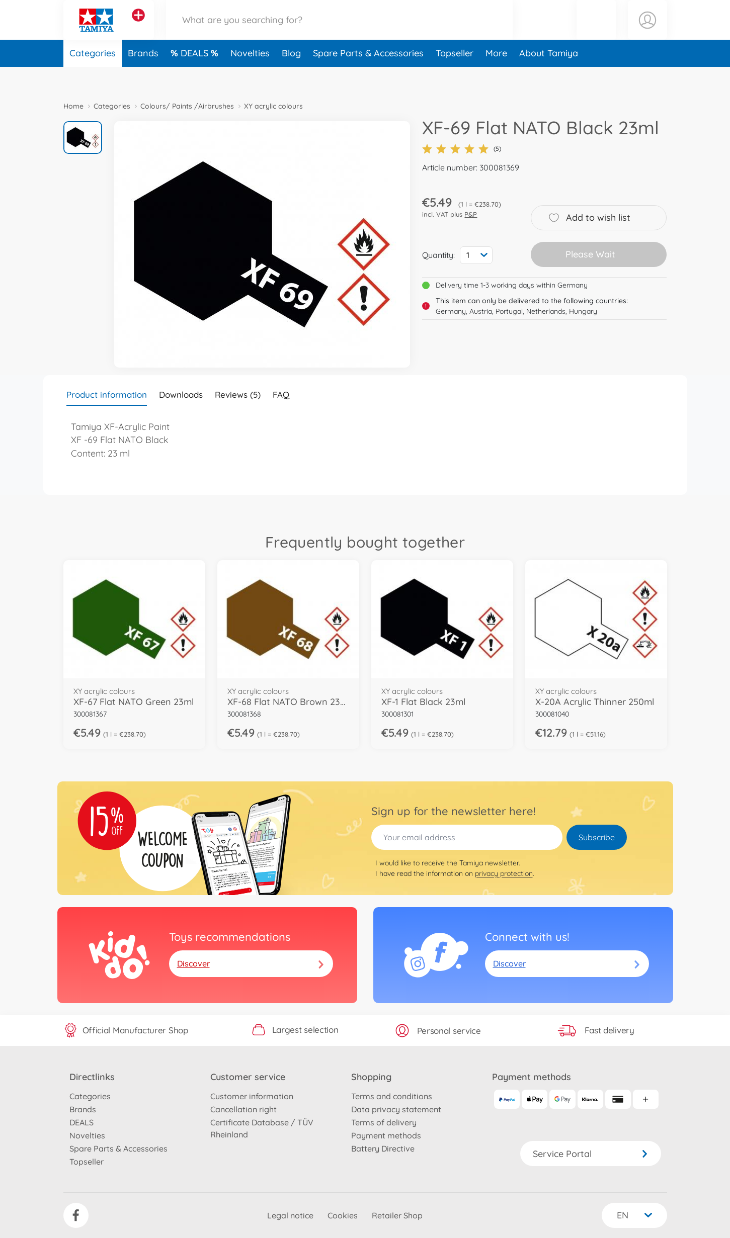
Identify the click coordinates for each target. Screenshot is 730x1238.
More (496, 77)
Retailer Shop (397, 1215)
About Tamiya (548, 77)
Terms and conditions (391, 1096)
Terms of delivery (384, 1122)
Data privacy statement (396, 1109)
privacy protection (504, 873)
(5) (461, 149)
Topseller (454, 77)
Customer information (251, 1096)
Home (73, 106)
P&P (470, 214)
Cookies (343, 1215)
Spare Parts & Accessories (368, 77)
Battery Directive (383, 1148)
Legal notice (290, 1215)
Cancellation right (243, 1109)
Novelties (250, 77)
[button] (596, 32)
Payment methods (386, 1135)
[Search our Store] (339, 32)
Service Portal (590, 1154)
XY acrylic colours (273, 106)
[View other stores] (138, 27)
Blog (291, 77)
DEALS (196, 77)
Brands (143, 77)
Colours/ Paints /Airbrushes (187, 106)
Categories (92, 77)
